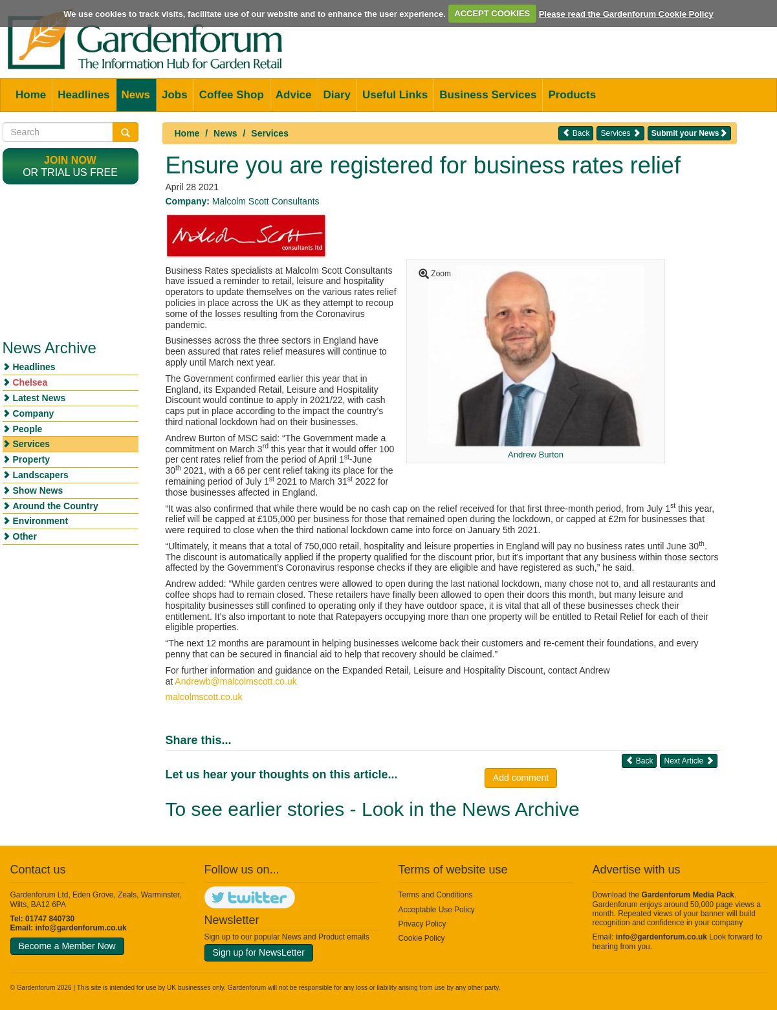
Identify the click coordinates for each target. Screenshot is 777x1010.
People (28, 429)
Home (31, 95)
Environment (41, 521)
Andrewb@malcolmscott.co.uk (236, 681)
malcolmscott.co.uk (204, 697)
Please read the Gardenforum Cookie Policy (626, 13)
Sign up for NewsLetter (259, 952)
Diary (337, 95)
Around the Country (55, 506)
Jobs (175, 95)
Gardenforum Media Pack (688, 894)
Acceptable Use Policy (437, 909)
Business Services (487, 95)
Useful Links (395, 95)
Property (31, 459)
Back (575, 133)
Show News (38, 490)
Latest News (39, 398)
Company (33, 413)
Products (572, 95)
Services (270, 133)
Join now (70, 160)
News (136, 95)
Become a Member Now (67, 946)
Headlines (83, 95)
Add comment (521, 778)
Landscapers (41, 475)
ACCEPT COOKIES (492, 13)
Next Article (688, 760)
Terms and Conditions (436, 894)
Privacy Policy (422, 923)
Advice (294, 95)
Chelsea (30, 382)
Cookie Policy (422, 938)
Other (25, 536)
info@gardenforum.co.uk (81, 927)
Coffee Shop (231, 95)
